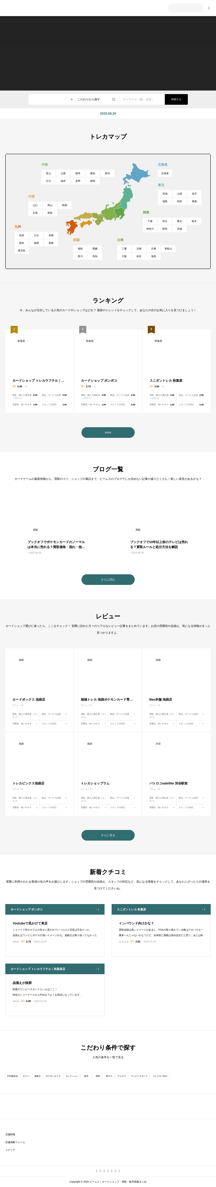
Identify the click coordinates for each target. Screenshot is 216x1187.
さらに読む (108, 579)
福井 (63, 180)
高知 (94, 256)
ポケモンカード (53, 1076)
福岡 (36, 243)
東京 (179, 221)
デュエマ (121, 1076)
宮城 (164, 193)
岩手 (194, 193)
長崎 (51, 243)
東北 (161, 185)
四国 (76, 240)
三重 (124, 248)
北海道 (162, 164)
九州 (18, 226)
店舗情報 (10, 1134)
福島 (164, 201)
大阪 (124, 256)
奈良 (138, 256)
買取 (98, 1076)
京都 (138, 248)
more (108, 432)
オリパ (26, 1076)
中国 (31, 196)
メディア (10, 1150)
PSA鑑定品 (12, 1076)
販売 (86, 1076)
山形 (179, 193)
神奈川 (150, 228)
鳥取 (49, 212)
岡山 (49, 205)
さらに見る (108, 835)
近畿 (120, 240)
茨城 (179, 228)
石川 (48, 180)
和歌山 (168, 248)
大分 (36, 235)
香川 (80, 256)
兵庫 (153, 248)
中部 (44, 164)
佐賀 (21, 235)
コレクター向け (160, 1076)
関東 (146, 212)
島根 (64, 205)
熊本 (21, 243)
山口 (35, 205)
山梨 (63, 173)
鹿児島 (21, 250)
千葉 (150, 221)
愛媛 (94, 248)
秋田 (179, 201)
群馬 (164, 228)
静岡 (92, 180)
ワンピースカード (139, 1076)
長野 (77, 180)
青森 (194, 201)
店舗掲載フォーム (15, 1142)
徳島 (80, 248)
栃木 (194, 221)
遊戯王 (37, 1076)
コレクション (71, 1076)
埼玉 (164, 221)
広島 (35, 212)
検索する (176, 99)
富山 (48, 173)
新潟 (107, 173)
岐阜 (77, 173)
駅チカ (109, 1076)
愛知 (92, 173)
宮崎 (51, 235)
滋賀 (153, 256)
